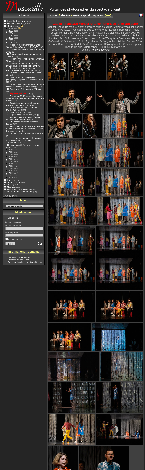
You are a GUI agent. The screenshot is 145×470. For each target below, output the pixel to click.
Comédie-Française (16, 21)
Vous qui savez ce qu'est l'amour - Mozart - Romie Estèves (24, 118)
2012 (10, 166)
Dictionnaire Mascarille (18, 259)
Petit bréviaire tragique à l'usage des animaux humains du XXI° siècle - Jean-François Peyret (25, 128)
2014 (10, 161)
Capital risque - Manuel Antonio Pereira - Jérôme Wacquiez (22, 104)
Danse (10, 180)
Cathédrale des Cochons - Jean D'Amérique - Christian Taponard (23, 64)
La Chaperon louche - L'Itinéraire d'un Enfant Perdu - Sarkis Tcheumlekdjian (23, 140)
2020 (10, 42)
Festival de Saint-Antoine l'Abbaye (26, 89)
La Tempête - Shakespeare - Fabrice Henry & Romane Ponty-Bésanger (25, 85)
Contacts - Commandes (19, 257)
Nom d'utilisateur (13, 225)
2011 (10, 168)
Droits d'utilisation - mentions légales (25, 262)
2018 (10, 152)
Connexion (13, 218)
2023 (10, 35)
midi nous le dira (17, 112)
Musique (11, 187)
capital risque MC (18, 93)
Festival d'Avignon (15, 23)
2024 (10, 33)
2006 (10, 177)
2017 (10, 154)
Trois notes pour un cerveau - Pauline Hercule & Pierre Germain (22, 69)
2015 (10, 159)
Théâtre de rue (14, 182)
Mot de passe (11, 232)
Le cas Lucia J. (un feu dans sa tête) (27, 133)
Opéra (10, 184)
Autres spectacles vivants (19, 189)
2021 (10, 40)
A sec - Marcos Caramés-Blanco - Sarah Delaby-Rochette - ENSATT (23, 46)
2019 (10, 149)
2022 (10, 38)
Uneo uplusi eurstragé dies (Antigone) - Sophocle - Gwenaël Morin (24, 78)
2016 (10, 156)
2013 (10, 163)
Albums (24, 15)
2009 (10, 173)
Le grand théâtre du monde (19, 191)
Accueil (53, 15)
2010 (10, 170)
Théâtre (10, 26)
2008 (10, 175)
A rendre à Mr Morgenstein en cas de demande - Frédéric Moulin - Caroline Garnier (25, 98)
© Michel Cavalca (100, 49)
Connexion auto (14, 239)
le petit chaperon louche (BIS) (24, 114)
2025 (10, 31)
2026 (10, 28)
